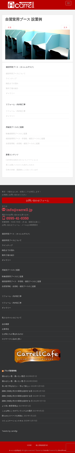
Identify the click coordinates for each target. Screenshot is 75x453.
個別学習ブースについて (15, 73)
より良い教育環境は (10, 406)
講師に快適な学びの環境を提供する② (17, 396)
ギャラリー (10, 93)
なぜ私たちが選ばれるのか (12, 334)
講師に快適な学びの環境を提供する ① (17, 401)
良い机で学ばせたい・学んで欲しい (16, 386)
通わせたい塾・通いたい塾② (13, 376)
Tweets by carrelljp (9, 431)
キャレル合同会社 (15, 450)
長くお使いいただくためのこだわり (20, 165)
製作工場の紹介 (12, 88)
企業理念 (5, 329)
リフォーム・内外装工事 (15, 111)
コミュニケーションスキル (12, 420)
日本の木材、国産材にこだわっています (22, 169)
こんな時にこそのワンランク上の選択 (17, 411)
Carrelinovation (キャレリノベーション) (22, 160)
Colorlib (46, 450)
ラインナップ (11, 78)
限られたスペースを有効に (12, 415)
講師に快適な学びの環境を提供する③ (17, 391)
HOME (29, 445)
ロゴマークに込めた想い (11, 339)
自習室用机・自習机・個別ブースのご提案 (23, 143)
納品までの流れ (12, 83)
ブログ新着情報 (10, 370)
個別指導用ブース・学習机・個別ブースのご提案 (25, 138)
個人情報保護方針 (42, 445)
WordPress (62, 450)
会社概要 (5, 324)
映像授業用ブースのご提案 (16, 133)
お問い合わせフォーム (37, 200)
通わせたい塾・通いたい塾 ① (14, 381)
